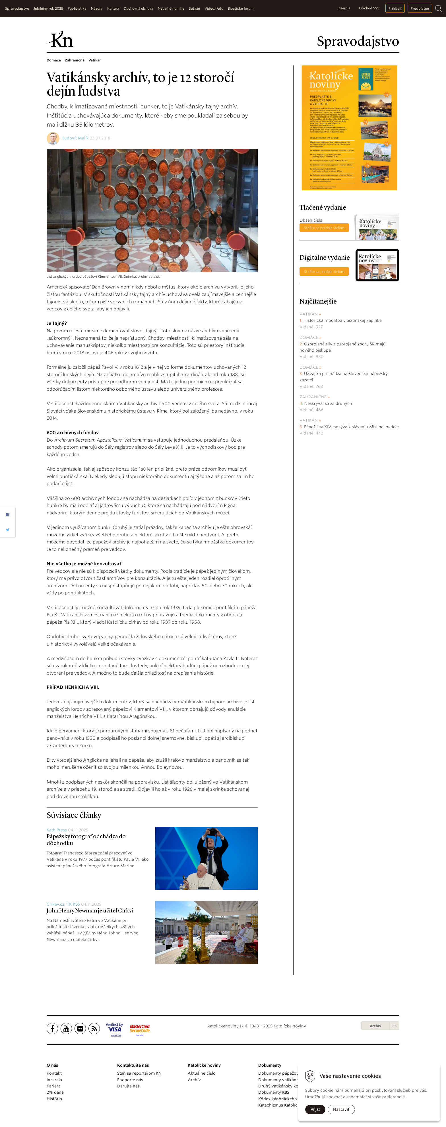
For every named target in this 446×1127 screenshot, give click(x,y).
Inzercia (343, 8)
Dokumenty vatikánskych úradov (290, 1079)
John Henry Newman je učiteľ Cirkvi (90, 911)
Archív (375, 1026)
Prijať (315, 1109)
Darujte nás (128, 1086)
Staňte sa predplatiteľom (324, 228)
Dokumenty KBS (273, 1092)
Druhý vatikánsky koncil (281, 1086)
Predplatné (420, 8)
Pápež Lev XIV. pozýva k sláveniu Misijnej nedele (351, 427)
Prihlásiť (395, 8)
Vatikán (309, 314)
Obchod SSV (369, 8)
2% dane (55, 1092)
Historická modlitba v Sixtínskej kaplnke (342, 320)
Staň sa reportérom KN (139, 1073)
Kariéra (54, 1086)
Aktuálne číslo (202, 1073)
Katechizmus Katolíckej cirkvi (286, 1105)
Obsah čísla (311, 220)
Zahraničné (313, 397)
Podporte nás (130, 1079)
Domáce (309, 337)
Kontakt (54, 1073)
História (54, 1099)
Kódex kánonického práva (283, 1099)
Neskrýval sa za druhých (328, 403)
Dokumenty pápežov (278, 1073)
